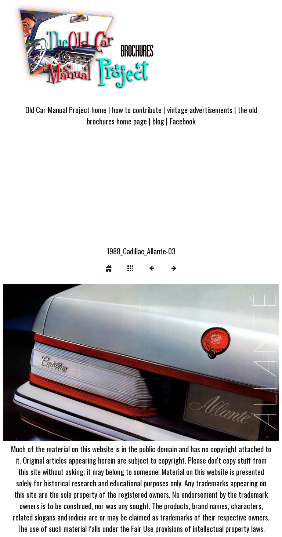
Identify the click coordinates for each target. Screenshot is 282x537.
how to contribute (137, 109)
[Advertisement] (141, 190)
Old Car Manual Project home (65, 109)
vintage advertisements (199, 109)
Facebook (183, 121)
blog (158, 121)
